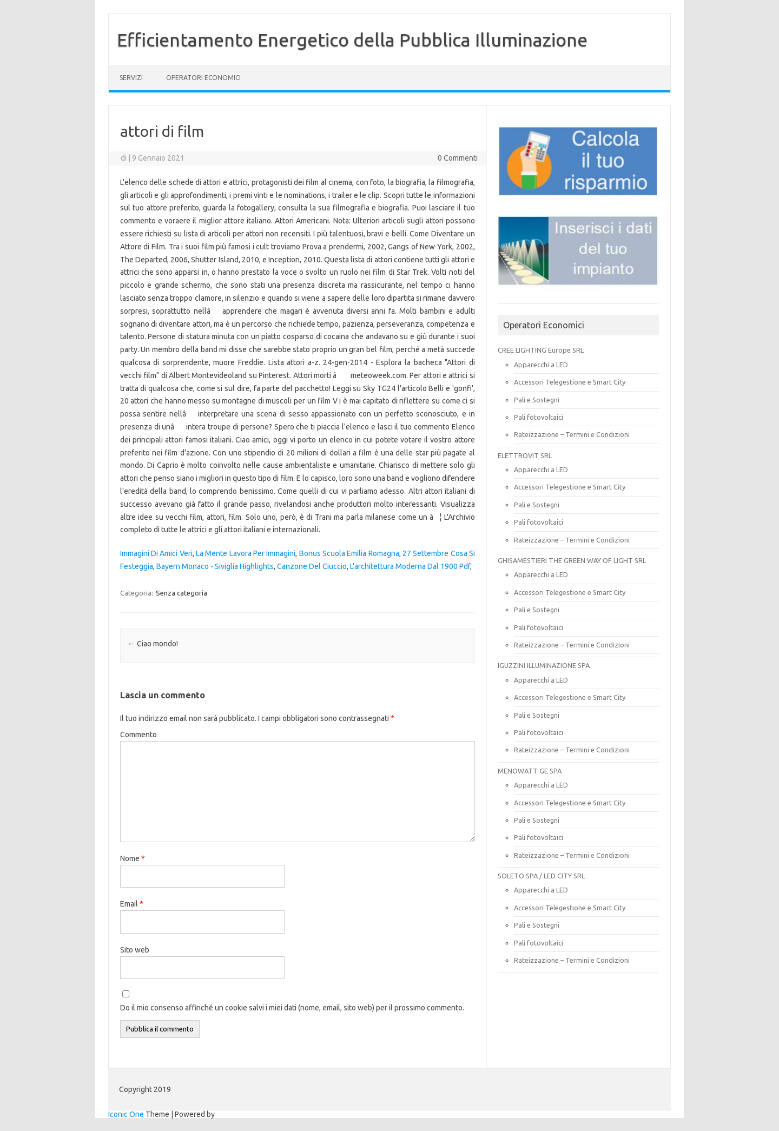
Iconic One (126, 1114)
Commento (138, 734)
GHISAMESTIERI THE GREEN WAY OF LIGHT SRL (572, 560)
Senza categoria (181, 593)
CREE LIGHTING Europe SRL (541, 350)
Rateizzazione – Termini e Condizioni (572, 434)
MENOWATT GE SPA (530, 771)
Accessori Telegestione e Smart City (569, 382)
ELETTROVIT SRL (525, 455)
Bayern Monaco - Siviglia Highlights (215, 566)
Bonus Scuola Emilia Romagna (349, 553)
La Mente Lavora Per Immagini (245, 553)
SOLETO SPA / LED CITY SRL (541, 875)
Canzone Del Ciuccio (312, 566)
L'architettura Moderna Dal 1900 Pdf (410, 566)
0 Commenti (458, 158)
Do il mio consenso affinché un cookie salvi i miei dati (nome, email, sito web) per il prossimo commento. (292, 1007)
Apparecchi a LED (541, 364)
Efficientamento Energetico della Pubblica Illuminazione (352, 39)
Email (131, 903)
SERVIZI (131, 77)
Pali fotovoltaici (538, 417)
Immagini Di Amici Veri (156, 553)
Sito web (134, 949)
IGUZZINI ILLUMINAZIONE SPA (544, 665)
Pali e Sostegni (536, 400)
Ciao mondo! (153, 643)
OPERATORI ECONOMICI (203, 77)
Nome (132, 858)
